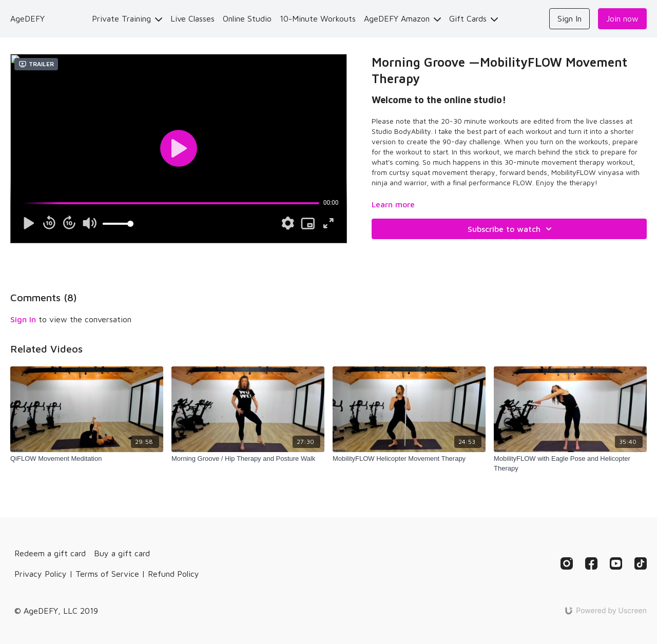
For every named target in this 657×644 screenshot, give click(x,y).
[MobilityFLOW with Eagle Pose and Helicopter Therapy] (570, 464)
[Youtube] (616, 563)
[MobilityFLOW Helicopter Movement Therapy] (409, 459)
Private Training (127, 18)
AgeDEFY (27, 18)
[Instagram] (567, 563)
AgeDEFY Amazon (402, 18)
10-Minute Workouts (318, 18)
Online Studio (247, 18)
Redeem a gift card (50, 553)
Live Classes (192, 18)
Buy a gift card (122, 553)
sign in (23, 319)
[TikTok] (640, 563)
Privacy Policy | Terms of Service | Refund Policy (106, 573)
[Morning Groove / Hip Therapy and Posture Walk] (247, 459)
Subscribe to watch (511, 229)
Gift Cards (473, 18)
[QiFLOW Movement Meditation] (86, 459)
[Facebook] (591, 563)
